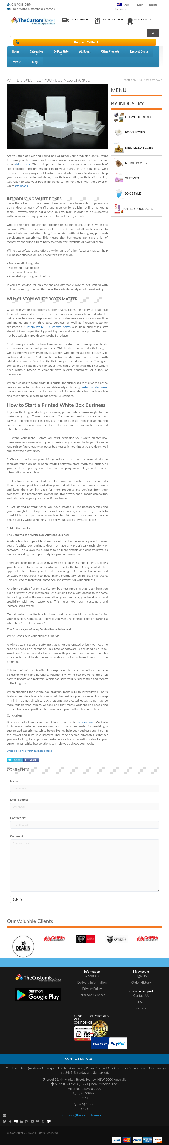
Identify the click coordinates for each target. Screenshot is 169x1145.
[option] (31, 943)
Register (153, 4)
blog (35, 62)
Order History (141, 982)
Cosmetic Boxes (133, 117)
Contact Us (121, 9)
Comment (16, 836)
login (140, 4)
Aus (124, 4)
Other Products (110, 51)
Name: (14, 781)
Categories (36, 53)
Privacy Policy (92, 988)
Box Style (127, 193)
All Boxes (85, 51)
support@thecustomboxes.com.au (32, 9)
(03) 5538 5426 (86, 1106)
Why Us (17, 62)
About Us (92, 976)
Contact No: (18, 818)
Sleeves (126, 178)
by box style (61, 53)
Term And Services (92, 995)
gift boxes (21, 186)
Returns (141, 1008)
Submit (17, 899)
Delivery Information (92, 982)
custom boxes (86, 722)
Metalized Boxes (133, 147)
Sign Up (141, 976)
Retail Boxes (130, 163)
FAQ (141, 1002)
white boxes (22, 164)
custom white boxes (94, 387)
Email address (19, 799)
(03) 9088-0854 (86, 1095)
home (15, 51)
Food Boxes (129, 132)
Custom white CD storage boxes (47, 327)
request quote (139, 51)
